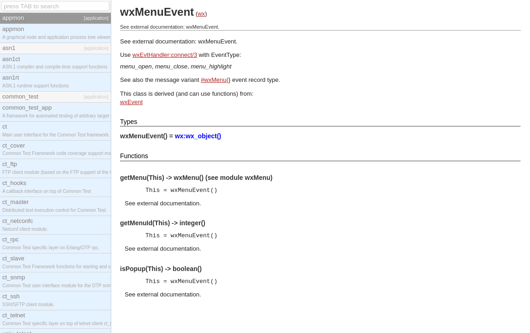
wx (201, 13)
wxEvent (131, 102)
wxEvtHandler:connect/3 (164, 54)
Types (128, 121)
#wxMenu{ (215, 79)
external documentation (168, 203)
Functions (134, 156)
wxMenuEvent (217, 41)
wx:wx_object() (198, 136)
